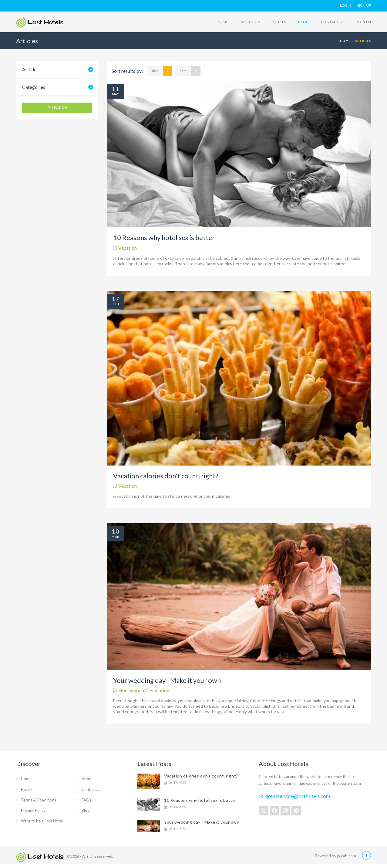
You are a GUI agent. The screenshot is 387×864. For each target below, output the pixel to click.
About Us (250, 21)
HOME (345, 40)
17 (115, 298)
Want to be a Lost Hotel (42, 820)
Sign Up (364, 5)
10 (115, 531)
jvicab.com (346, 855)
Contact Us (333, 21)
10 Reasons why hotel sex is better (164, 237)
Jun (115, 304)
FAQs (86, 800)
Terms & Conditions (38, 800)
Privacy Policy (33, 810)
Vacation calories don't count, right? (165, 476)
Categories (33, 87)
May (115, 94)
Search (59, 107)
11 (115, 88)
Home (222, 21)
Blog (303, 21)
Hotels (279, 21)
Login (345, 5)
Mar (115, 536)
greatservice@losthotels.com (297, 796)
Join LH (364, 21)
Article (29, 69)
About (87, 778)
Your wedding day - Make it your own (167, 680)
